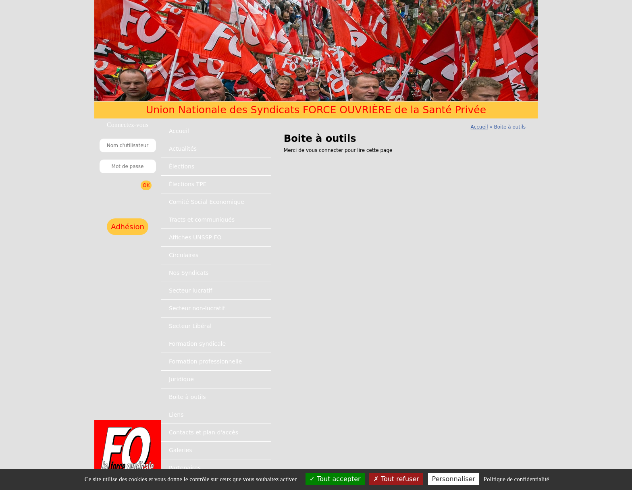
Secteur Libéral (190, 326)
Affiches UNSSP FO (195, 237)
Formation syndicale (197, 344)
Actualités (183, 148)
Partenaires (185, 468)
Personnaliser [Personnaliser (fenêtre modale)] (453, 479)
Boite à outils (187, 397)
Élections (181, 166)
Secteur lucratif (190, 290)
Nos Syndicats (189, 273)
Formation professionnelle (205, 361)
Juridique (181, 379)
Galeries (180, 450)
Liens (176, 414)
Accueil (179, 131)
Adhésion (127, 226)
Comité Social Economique (206, 202)
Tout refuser (396, 479)
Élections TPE (187, 184)
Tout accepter (335, 479)
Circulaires (183, 255)
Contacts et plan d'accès (203, 432)
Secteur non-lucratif (197, 308)
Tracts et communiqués (202, 219)
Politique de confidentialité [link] (516, 479)
